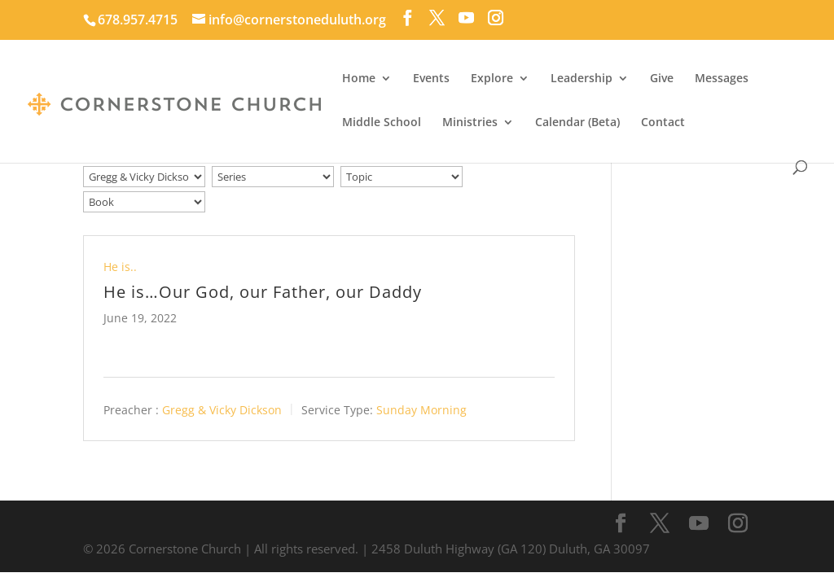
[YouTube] (466, 18)
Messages (721, 78)
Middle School (381, 122)
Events (431, 78)
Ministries (470, 122)
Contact (663, 122)
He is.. (120, 266)
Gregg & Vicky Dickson (222, 410)
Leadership (581, 78)
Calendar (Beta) (577, 122)
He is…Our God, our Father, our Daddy (262, 292)
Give (662, 78)
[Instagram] (495, 18)
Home (358, 78)
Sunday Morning (421, 410)
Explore (492, 78)
